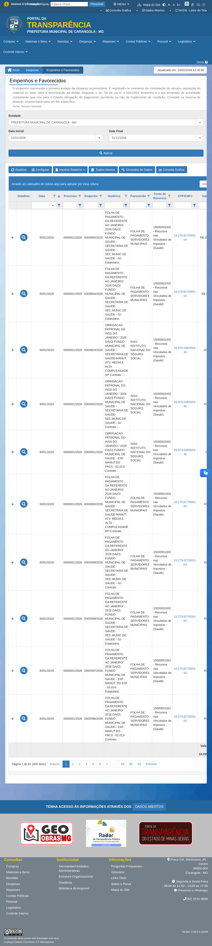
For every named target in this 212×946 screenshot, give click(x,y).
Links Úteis (118, 878)
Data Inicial (16, 131)
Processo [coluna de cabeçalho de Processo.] (70, 196)
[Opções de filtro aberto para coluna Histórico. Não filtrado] (126, 196)
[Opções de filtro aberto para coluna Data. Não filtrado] (54, 196)
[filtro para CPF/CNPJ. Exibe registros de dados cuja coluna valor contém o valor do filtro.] (182, 205)
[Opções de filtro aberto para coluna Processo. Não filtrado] (80, 196)
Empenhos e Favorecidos (63, 70)
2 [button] (73, 764)
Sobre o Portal (121, 884)
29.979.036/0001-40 (185, 350)
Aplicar (106, 153)
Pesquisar (97, 4)
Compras (12, 866)
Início (13, 70)
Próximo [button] (151, 764)
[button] (200, 122)
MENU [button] (121, 4)
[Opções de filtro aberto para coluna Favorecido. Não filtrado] (149, 196)
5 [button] (93, 764)
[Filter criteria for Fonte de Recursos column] (169, 205)
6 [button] (100, 764)
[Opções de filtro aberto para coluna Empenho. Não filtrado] (100, 196)
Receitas (12, 878)
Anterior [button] (55, 764)
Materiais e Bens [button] (38, 41)
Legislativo (13, 907)
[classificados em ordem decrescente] (59, 196)
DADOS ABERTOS (149, 806)
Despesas (32, 70)
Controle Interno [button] (15, 52)
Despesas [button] (87, 41)
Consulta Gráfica (118, 10)
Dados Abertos (153, 10)
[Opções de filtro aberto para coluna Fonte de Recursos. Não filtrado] (169, 196)
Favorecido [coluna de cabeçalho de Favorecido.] (138, 196)
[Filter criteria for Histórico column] (126, 205)
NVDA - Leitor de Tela (191, 10)
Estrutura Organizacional (76, 876)
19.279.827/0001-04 (185, 237)
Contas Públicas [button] (138, 41)
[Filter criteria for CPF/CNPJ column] (194, 205)
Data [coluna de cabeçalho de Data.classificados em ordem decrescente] (42, 196)
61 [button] (139, 764)
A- (169, 4)
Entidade (14, 115)
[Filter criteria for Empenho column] (101, 205)
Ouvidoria (65, 882)
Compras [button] (11, 41)
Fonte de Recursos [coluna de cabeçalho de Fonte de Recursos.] (159, 196)
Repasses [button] (111, 41)
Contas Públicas (17, 895)
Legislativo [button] (187, 41)
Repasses (13, 889)
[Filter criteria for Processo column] (80, 205)
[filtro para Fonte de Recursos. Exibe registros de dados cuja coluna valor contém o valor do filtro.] (159, 205)
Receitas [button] (65, 41)
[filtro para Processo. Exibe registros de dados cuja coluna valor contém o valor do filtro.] (70, 205)
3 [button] (80, 764)
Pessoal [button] (164, 41)
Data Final (116, 131)
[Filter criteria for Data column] (59, 205)
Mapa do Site (148, 4)
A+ (179, 4)
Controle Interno (17, 913)
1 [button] (66, 764)
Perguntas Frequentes (126, 866)
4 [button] (86, 764)
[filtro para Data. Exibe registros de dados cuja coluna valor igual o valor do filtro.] (40, 205)
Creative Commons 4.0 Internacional (33, 942)
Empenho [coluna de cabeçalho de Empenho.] (91, 196)
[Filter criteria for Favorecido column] (149, 205)
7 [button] (107, 764)
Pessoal (11, 901)
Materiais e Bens (17, 872)
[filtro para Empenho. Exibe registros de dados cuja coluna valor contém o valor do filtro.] (91, 205)
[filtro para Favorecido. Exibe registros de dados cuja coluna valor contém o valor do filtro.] (138, 205)
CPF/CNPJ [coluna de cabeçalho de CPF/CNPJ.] (185, 196)
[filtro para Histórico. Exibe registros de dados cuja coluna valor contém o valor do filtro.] (114, 205)
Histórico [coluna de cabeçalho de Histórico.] (114, 196)
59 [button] (122, 764)
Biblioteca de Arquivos (74, 888)
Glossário (117, 872)
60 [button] (130, 764)
